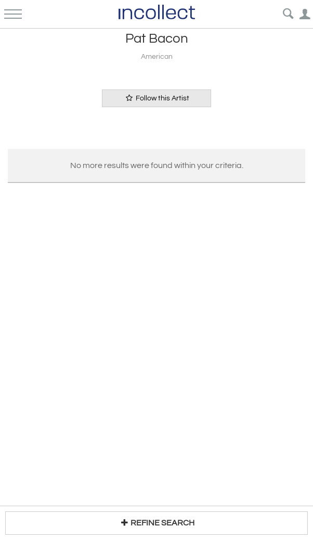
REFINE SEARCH (156, 522)
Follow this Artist (156, 98)
